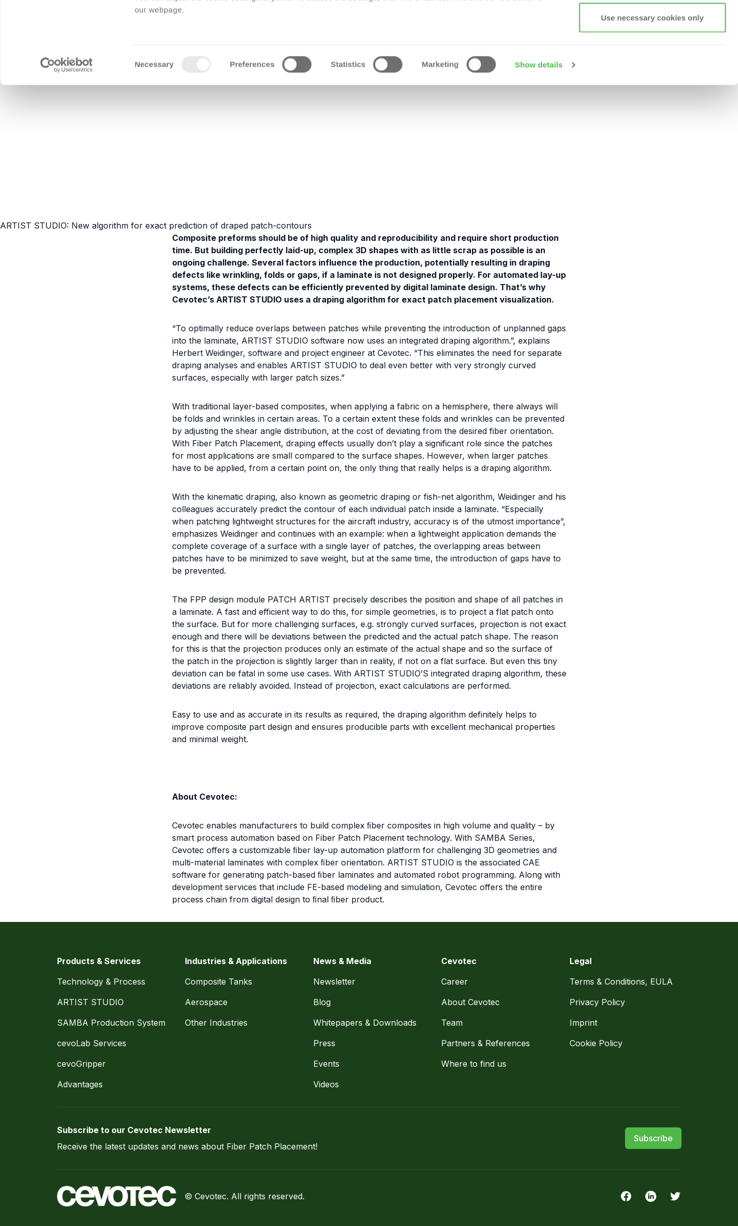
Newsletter (334, 981)
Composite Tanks (218, 981)
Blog (322, 1002)
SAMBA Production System (111, 1022)
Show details (539, 141)
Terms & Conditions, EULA (621, 981)
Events (326, 1064)
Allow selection (652, 60)
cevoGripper (81, 1064)
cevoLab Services (91, 1043)
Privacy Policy (428, 62)
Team (452, 1022)
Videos (326, 1084)
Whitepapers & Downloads (365, 1022)
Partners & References (485, 1043)
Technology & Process (102, 981)
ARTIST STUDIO (90, 1002)
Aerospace (207, 1002)
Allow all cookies (652, 27)
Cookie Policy (596, 1043)
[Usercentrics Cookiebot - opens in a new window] (66, 141)
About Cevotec (470, 1002)
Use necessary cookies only (652, 94)
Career (454, 981)
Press (324, 1043)
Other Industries (216, 1022)
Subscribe (653, 1138)
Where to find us (473, 1064)
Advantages (80, 1084)
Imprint (583, 1022)
